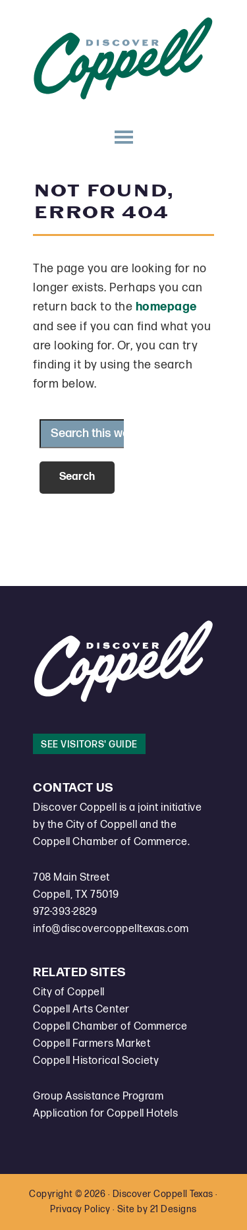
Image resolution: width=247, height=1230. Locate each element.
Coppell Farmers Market (91, 1044)
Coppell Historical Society (96, 1061)
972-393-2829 (65, 912)
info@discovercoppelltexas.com (111, 929)
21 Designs (173, 1209)
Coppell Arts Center (81, 1009)
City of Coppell (69, 992)
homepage (166, 307)
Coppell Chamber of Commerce (110, 1026)
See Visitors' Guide (89, 744)
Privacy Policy (80, 1209)
